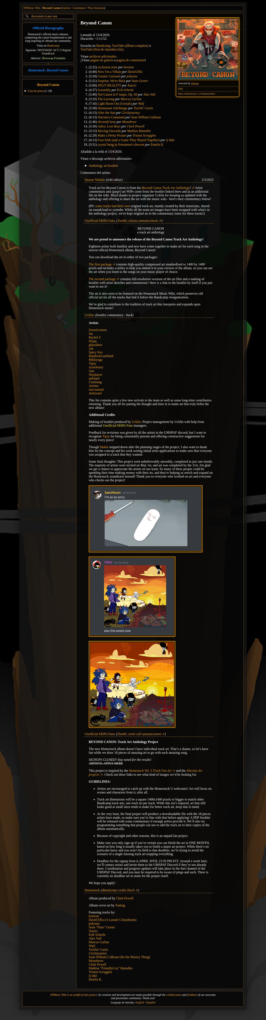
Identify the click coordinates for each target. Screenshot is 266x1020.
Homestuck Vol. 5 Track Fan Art (150, 770)
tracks (107, 206)
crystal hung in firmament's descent (121, 144)
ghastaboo (95, 345)
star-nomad (96, 389)
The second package (102, 279)
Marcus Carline (131, 99)
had (114, 206)
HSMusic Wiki (32, 8)
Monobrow (129, 122)
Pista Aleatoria (96, 8)
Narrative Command (111, 117)
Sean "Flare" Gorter (102, 927)
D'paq (93, 341)
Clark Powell (135, 126)
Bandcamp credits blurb (118, 890)
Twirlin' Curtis (143, 108)
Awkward (95, 393)
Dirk (180, 88)
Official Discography (48, 28)
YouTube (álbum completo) (130, 45)
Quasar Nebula (94, 179)
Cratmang (95, 382)
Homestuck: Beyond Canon (48, 70)
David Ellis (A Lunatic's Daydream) (112, 920)
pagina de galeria (101, 60)
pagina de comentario (130, 60)
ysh (91, 348)
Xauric (132, 85)
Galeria (66, 8)
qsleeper (94, 378)
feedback (192, 994)
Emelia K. (157, 144)
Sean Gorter (140, 81)
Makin (104, 447)
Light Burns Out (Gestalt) (115, 103)
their (120, 206)
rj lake (170, 140)
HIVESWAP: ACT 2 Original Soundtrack (54, 52)
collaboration (174, 994)
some (98, 206)
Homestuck (92, 890)
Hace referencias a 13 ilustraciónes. (197, 93)
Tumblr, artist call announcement (139, 734)
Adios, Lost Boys (109, 126)
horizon (129, 67)
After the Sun (106, 112)
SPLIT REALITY (109, 85)
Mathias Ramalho (139, 131)
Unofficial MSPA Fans (100, 220)
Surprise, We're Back (111, 81)
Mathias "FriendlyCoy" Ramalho (110, 968)
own (127, 206)
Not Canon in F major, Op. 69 (117, 94)
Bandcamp (53, 45)
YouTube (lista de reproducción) (101, 49)
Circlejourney (131, 112)
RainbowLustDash (101, 356)
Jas (91, 333)
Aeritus (93, 386)
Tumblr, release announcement (137, 220)
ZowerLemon (98, 330)
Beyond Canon (51, 8)
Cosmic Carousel (109, 76)
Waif (141, 103)
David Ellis (134, 71)
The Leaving (106, 99)
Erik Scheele (125, 90)
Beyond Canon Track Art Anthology (166, 188)
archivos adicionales (102, 56)
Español (150, 1002)
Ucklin (89, 315)
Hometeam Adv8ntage (112, 108)
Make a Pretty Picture (112, 135)
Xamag (195, 83)
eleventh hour (107, 122)
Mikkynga (95, 359)
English (139, 1002)
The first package (100, 264)
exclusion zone (107, 67)
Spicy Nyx (96, 352)
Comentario (79, 8)
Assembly (104, 90)
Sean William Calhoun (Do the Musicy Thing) (119, 957)
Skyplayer (95, 374)
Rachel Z (95, 337)
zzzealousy (96, 367)
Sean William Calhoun (146, 117)
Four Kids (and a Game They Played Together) (129, 140)
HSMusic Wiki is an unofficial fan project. (73, 994)
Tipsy (92, 363)
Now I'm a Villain (109, 71)
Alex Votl (149, 94)
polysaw (132, 76)
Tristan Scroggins (144, 135)
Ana (91, 371)
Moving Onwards (109, 131)
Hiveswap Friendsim (54, 58)
